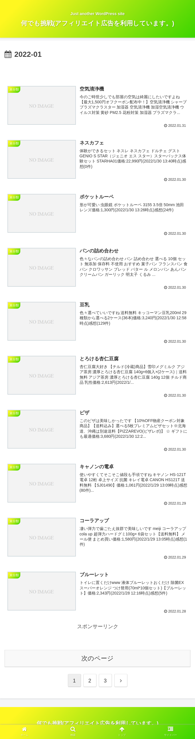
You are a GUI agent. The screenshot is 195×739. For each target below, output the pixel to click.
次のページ (97, 657)
